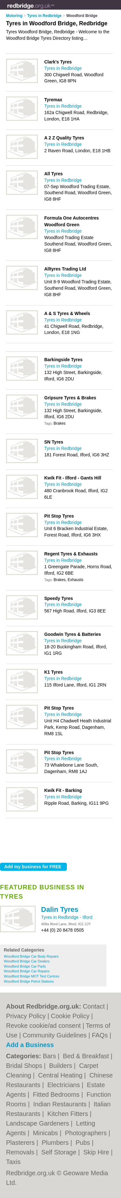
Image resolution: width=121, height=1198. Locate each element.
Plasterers (21, 1142)
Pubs (83, 1142)
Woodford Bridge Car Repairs (27, 971)
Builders (61, 1065)
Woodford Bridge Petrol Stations (29, 981)
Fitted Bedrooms (57, 1094)
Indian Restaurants (60, 1104)
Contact (94, 1006)
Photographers (87, 1132)
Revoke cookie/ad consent (43, 1025)
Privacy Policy (26, 1015)
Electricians (64, 1084)
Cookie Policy (70, 1015)
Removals (21, 1152)
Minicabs (46, 1132)
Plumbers (56, 1142)
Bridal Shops (25, 1065)
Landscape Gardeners (38, 1123)
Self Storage (59, 1152)
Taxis (13, 1161)
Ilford (87, 917)
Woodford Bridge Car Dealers (27, 961)
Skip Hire (97, 1152)
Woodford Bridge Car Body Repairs (31, 956)
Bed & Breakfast (87, 1056)
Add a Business (30, 1044)
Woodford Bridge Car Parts (25, 966)
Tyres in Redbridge (60, 917)
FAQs (100, 1035)
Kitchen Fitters (68, 1113)
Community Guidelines (55, 1035)
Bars (50, 1056)
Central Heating (61, 1075)
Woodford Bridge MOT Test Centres (31, 976)
